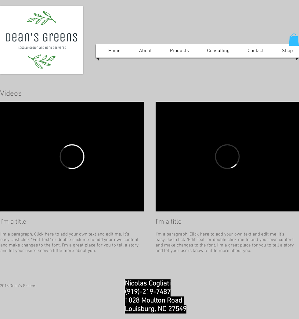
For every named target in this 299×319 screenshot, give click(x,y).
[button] (294, 40)
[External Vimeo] (72, 156)
